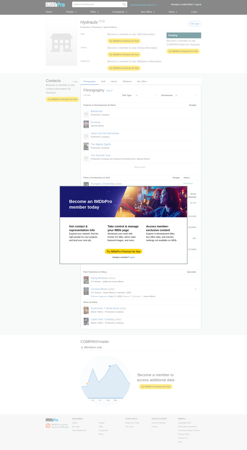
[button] (123, 251)
